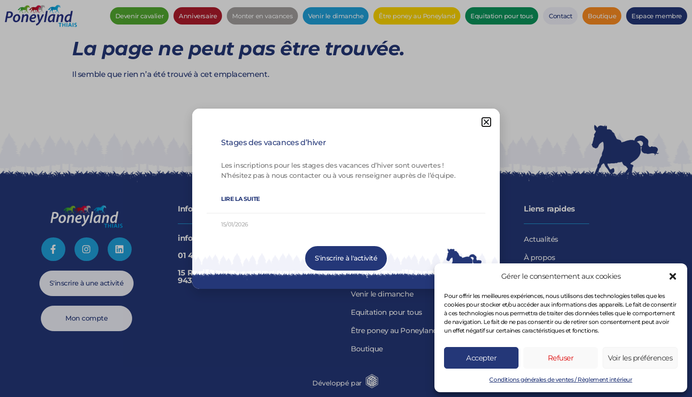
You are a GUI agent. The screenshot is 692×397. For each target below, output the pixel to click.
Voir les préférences (640, 357)
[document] (346, 198)
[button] (673, 276)
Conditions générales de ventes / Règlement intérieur (560, 379)
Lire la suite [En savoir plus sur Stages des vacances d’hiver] (240, 198)
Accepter (481, 357)
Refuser (561, 357)
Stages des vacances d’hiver (273, 142)
